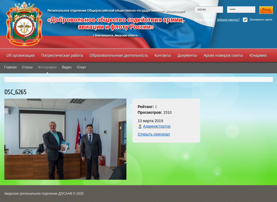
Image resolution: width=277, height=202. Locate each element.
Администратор (157, 126)
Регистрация (204, 19)
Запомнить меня (257, 19)
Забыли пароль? (228, 19)
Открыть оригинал (154, 134)
